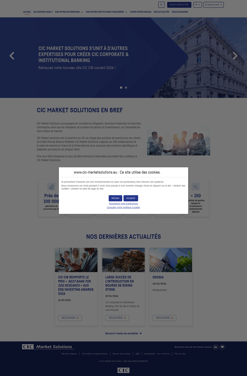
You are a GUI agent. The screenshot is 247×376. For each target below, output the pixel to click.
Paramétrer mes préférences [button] (123, 203)
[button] (130, 198)
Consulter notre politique (123, 207)
